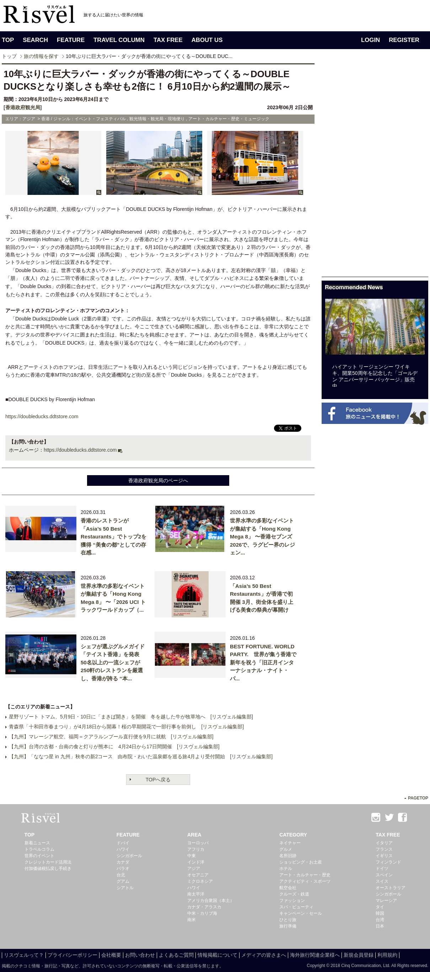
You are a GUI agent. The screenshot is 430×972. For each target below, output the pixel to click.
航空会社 (287, 887)
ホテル (285, 868)
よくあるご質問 (176, 955)
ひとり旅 (287, 919)
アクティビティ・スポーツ (304, 881)
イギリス (384, 855)
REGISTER (404, 40)
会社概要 (111, 955)
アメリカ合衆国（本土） (210, 900)
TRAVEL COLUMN (119, 40)
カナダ (123, 862)
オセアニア (198, 874)
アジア (193, 868)
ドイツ (382, 868)
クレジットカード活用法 (48, 862)
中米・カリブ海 (202, 913)
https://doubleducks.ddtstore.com (80, 450)
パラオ (123, 868)
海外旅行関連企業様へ (315, 955)
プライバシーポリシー (72, 955)
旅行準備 (287, 926)
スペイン (384, 874)
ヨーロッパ (198, 842)
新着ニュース (37, 842)
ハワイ (123, 849)
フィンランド (388, 862)
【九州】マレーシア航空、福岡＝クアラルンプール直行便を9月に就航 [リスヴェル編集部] (111, 736)
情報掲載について (217, 955)
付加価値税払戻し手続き (48, 868)
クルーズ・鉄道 (294, 894)
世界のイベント (39, 855)
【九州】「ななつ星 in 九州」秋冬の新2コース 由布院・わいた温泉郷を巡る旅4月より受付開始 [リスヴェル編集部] (141, 756)
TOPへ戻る (158, 779)
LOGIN (370, 40)
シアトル (125, 887)
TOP (8, 40)
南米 (191, 919)
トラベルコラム (39, 849)
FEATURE (71, 40)
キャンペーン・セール (300, 913)
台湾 (380, 919)
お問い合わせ (140, 955)
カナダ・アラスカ (204, 906)
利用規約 (387, 955)
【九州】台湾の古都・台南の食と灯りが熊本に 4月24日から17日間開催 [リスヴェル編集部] (114, 746)
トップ (9, 56)
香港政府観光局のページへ (158, 480)
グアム (123, 881)
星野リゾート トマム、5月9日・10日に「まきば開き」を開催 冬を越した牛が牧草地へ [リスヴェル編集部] (131, 716)
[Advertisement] (346, 170)
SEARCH (35, 40)
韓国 (380, 913)
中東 (191, 855)
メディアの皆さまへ (263, 955)
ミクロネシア (200, 881)
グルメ (285, 849)
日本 (380, 926)
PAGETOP (418, 798)
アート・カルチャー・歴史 (304, 874)
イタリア (384, 842)
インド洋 (195, 862)
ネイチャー (290, 842)
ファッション (292, 900)
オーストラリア (390, 887)
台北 (121, 874)
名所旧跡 (287, 855)
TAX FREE (168, 40)
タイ (380, 906)
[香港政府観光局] (23, 107)
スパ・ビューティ (296, 906)
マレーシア (386, 900)
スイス (382, 881)
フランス (384, 849)
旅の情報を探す (41, 56)
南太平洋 (195, 894)
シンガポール (129, 855)
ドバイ (123, 842)
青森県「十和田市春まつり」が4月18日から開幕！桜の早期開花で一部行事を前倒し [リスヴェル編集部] (126, 726)
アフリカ (195, 849)
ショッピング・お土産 (300, 862)
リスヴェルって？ (24, 955)
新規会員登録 (358, 955)
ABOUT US (207, 40)
